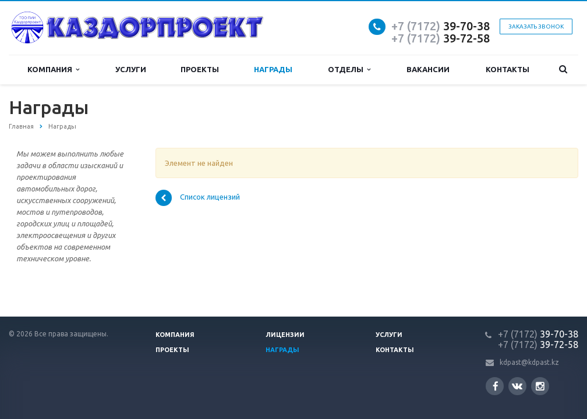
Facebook (495, 386)
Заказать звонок (536, 26)
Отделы (349, 69)
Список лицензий (197, 198)
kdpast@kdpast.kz (529, 362)
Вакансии (428, 69)
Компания (53, 69)
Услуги (130, 69)
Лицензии (285, 334)
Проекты (200, 69)
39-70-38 (440, 26)
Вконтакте (517, 385)
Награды (273, 69)
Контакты (507, 69)
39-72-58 (440, 38)
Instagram (540, 386)
